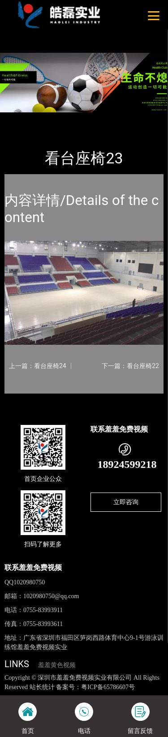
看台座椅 (93, 118)
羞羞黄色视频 (57, 665)
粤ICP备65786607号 (108, 687)
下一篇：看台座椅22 (130, 366)
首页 (19, 118)
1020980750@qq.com (51, 596)
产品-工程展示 (53, 118)
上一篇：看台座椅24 (37, 366)
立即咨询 (125, 502)
